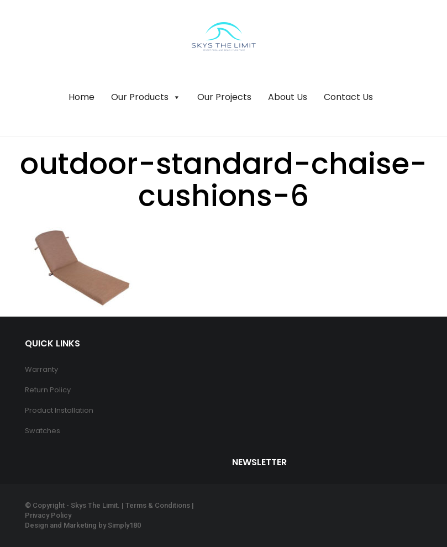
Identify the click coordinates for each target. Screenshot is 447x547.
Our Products (146, 97)
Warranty (41, 369)
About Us (287, 97)
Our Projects (224, 97)
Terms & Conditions (157, 505)
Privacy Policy (48, 515)
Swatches (42, 430)
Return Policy (48, 390)
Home (81, 97)
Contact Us (348, 97)
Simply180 (124, 525)
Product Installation (59, 410)
